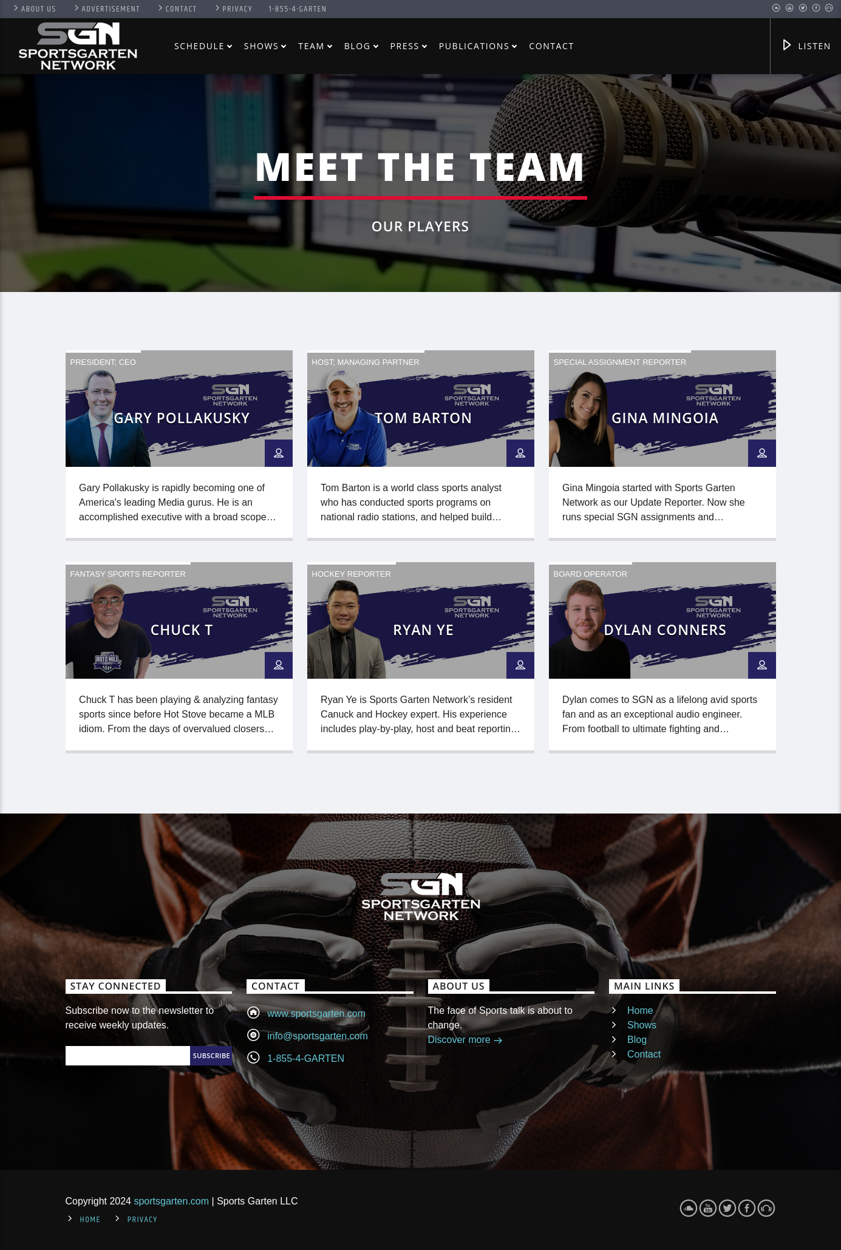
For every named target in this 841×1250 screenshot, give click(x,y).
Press (405, 46)
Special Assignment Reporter (620, 362)
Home (640, 1010)
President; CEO (103, 362)
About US (34, 9)
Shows (261, 46)
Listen (805, 46)
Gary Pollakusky (182, 418)
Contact (176, 9)
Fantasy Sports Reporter (128, 574)
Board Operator (591, 574)
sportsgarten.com (171, 1201)
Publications (474, 46)
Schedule (199, 46)
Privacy (233, 9)
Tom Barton (423, 418)
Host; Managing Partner (366, 362)
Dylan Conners (665, 629)
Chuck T (182, 629)
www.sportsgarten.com (316, 1013)
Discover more (465, 1040)
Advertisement (106, 9)
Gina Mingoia (665, 418)
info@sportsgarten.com (317, 1036)
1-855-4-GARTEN (298, 9)
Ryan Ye (423, 629)
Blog (357, 46)
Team (311, 46)
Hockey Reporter (351, 574)
